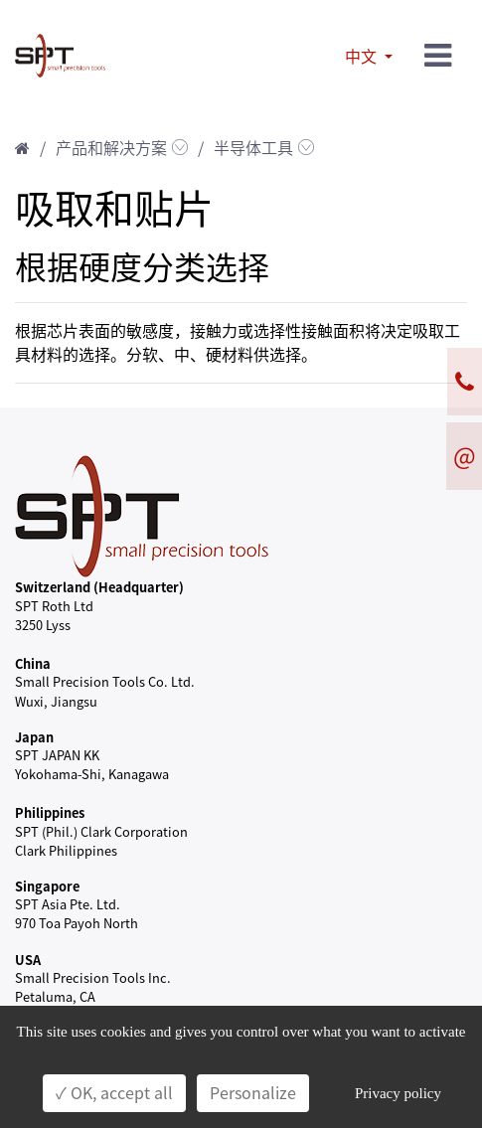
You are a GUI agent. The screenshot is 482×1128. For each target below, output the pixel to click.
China (33, 663)
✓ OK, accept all (114, 1093)
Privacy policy (398, 1093)
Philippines (49, 812)
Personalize (253, 1093)
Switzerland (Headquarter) (99, 586)
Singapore (47, 886)
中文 (363, 57)
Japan (34, 736)
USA (28, 959)
